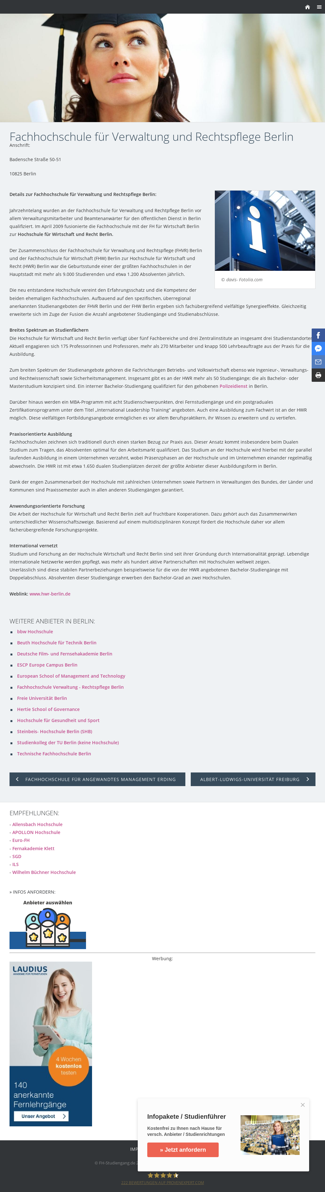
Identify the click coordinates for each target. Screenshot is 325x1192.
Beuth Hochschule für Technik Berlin (56, 643)
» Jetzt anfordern (183, 1150)
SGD (16, 856)
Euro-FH (21, 840)
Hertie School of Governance (48, 709)
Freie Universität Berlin (42, 698)
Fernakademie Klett (33, 848)
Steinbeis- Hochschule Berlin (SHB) (54, 731)
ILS (15, 864)
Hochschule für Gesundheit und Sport (58, 720)
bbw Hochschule (35, 632)
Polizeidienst (234, 386)
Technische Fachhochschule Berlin (54, 754)
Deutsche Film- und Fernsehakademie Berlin (64, 654)
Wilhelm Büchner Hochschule (44, 872)
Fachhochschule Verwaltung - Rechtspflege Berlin (70, 687)
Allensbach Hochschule (37, 824)
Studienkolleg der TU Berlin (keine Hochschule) (68, 742)
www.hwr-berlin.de (50, 594)
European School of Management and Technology (71, 676)
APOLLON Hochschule (36, 832)
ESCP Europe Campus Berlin (47, 665)
